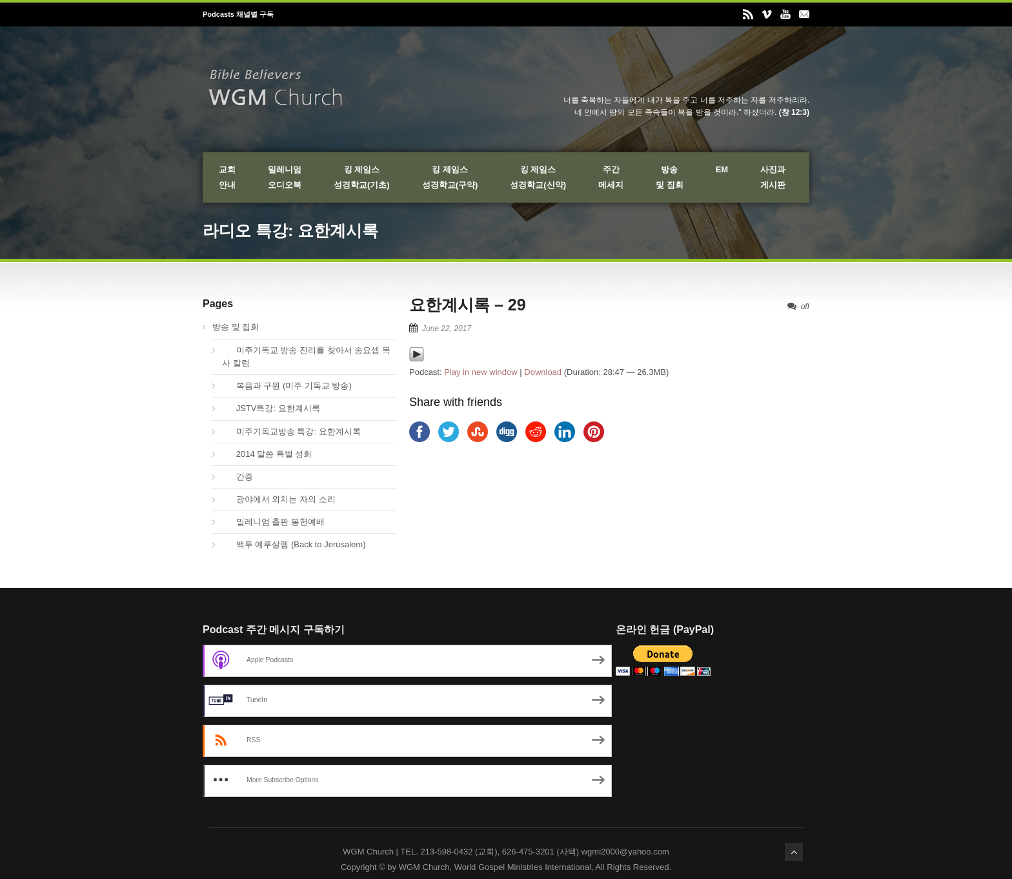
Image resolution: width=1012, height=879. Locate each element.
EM (722, 169)
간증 (237, 476)
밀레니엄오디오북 (284, 177)
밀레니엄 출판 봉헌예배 (273, 522)
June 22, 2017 (446, 328)
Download (543, 372)
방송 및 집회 (235, 327)
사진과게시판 (772, 177)
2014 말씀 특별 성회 (267, 454)
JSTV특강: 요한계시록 (271, 408)
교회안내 (227, 177)
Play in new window (480, 372)
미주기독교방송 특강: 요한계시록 (291, 431)
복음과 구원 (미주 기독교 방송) (287, 385)
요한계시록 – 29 (467, 305)
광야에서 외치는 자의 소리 (279, 499)
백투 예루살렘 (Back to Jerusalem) (294, 544)
